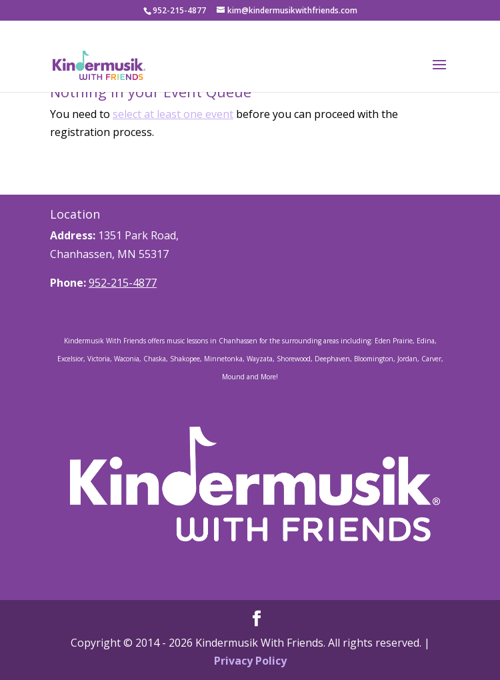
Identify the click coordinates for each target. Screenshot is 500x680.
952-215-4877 (123, 282)
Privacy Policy (250, 660)
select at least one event (173, 114)
